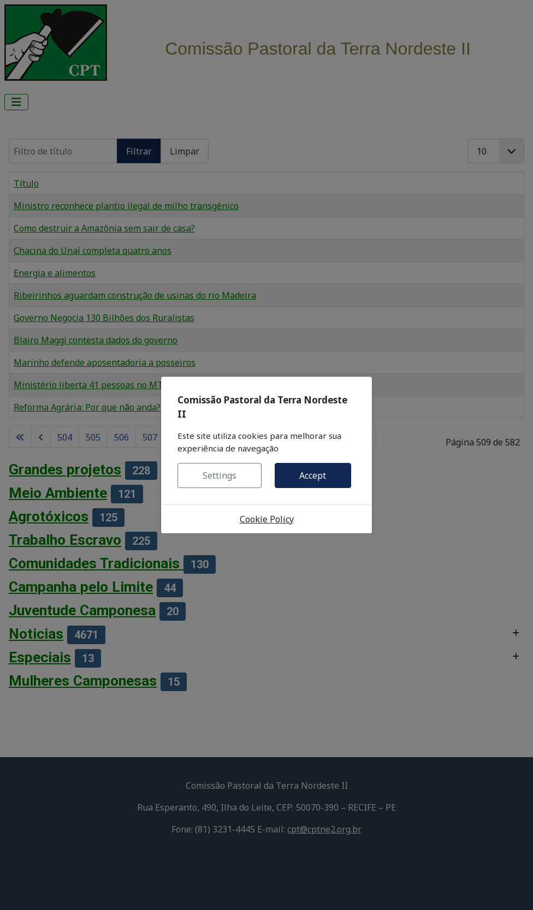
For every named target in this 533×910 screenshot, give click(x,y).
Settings (219, 475)
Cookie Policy (267, 519)
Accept (312, 475)
